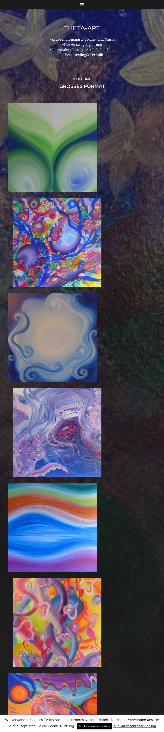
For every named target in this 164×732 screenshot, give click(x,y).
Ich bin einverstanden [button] (94, 726)
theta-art (82, 28)
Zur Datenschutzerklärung (134, 726)
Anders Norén (91, 713)
